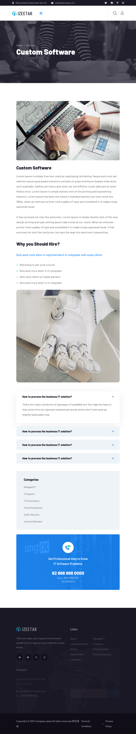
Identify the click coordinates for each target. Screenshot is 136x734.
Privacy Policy (109, 724)
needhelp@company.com (65, 3)
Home (19, 45)
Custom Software (33, 521)
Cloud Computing (33, 507)
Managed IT (30, 487)
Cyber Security (31, 514)
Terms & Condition (86, 724)
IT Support (29, 493)
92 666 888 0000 (68, 573)
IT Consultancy (31, 500)
